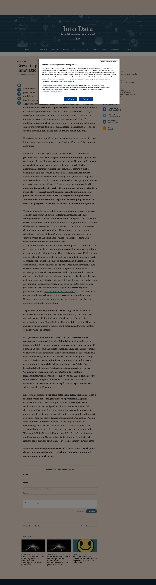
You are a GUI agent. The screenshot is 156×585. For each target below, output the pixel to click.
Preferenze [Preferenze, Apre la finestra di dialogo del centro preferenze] (71, 99)
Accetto (86, 99)
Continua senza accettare (109, 61)
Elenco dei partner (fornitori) (52, 92)
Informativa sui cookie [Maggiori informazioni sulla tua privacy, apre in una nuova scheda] (67, 81)
